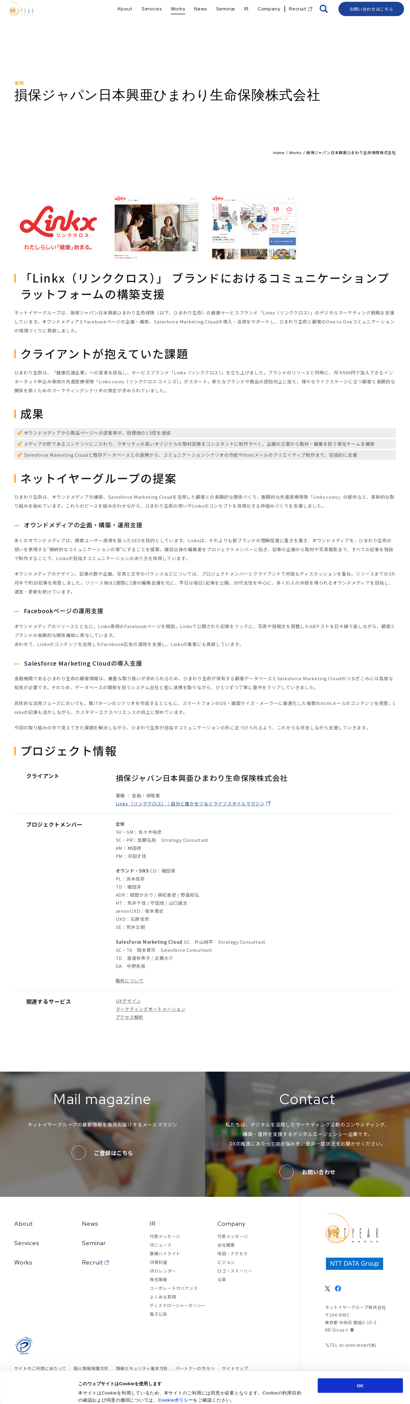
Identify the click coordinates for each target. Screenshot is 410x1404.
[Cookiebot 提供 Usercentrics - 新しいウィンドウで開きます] (39, 1392)
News (90, 1224)
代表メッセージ (165, 1236)
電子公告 (158, 1314)
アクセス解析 (130, 1017)
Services (26, 1243)
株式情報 (158, 1279)
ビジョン (226, 1262)
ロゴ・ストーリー (235, 1271)
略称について (130, 980)
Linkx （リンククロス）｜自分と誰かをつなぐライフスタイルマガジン (190, 803)
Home (279, 152)
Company (231, 1224)
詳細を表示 (291, 1392)
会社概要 (226, 1245)
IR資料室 (159, 1262)
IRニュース (160, 1245)
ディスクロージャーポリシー (178, 1305)
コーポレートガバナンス (174, 1288)
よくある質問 (163, 1297)
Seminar (94, 1243)
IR (153, 1224)
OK (360, 1353)
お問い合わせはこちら (371, 19)
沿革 (221, 1279)
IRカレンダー (163, 1271)
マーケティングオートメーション (151, 1009)
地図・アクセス (232, 1253)
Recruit (92, 1262)
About (23, 1224)
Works (295, 152)
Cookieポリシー (175, 1368)
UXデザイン (128, 1001)
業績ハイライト (165, 1253)
